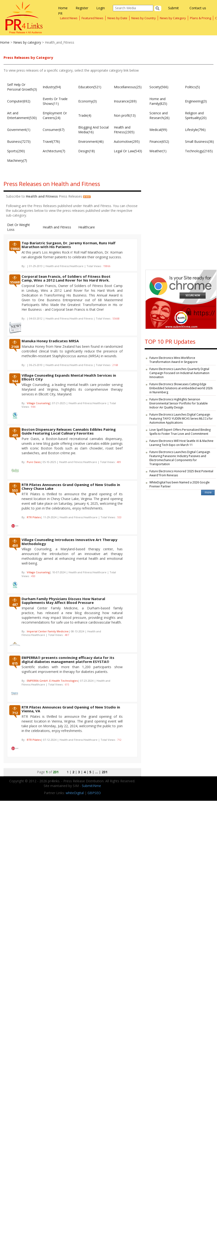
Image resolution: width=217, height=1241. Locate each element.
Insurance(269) (125, 101)
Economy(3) (87, 101)
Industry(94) (52, 87)
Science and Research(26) (159, 115)
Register (82, 8)
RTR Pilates (34, 517)
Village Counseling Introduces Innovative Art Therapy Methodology (69, 541)
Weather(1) (157, 151)
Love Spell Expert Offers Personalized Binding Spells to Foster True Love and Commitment (180, 432)
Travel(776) (51, 141)
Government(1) (18, 129)
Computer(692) (18, 101)
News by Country (143, 18)
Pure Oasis (33, 462)
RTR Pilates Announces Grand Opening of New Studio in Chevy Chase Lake (71, 486)
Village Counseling (38, 403)
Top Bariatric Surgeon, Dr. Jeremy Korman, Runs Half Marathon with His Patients (68, 245)
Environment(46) (91, 141)
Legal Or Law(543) (128, 151)
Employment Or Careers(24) (55, 115)
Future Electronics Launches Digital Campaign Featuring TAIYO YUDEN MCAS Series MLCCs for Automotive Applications (181, 418)
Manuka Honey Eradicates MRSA (50, 340)
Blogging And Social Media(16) (93, 129)
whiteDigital (75, 793)
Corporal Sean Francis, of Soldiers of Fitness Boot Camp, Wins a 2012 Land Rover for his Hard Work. (66, 278)
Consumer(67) (54, 129)
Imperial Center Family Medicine (48, 631)
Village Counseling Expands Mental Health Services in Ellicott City (69, 377)
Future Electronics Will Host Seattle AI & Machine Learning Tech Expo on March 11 (181, 443)
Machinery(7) (17, 160)
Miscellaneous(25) (128, 87)
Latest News (69, 18)
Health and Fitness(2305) (124, 129)
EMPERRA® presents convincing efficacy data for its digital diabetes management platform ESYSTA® (68, 659)
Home (63, 8)
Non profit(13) (125, 115)
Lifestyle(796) (195, 129)
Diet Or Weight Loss (18, 227)
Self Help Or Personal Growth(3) (22, 87)
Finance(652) (159, 141)
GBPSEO (94, 793)
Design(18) (86, 151)
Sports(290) (16, 151)
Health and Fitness (57, 227)
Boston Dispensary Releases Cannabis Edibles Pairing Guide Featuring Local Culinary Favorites (69, 431)
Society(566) (158, 87)
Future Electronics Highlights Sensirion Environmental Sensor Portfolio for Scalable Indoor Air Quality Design (178, 403)
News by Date (117, 18)
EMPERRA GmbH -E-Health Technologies (52, 680)
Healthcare (86, 227)
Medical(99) (158, 129)
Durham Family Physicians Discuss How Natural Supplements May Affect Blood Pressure (63, 600)
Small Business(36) (199, 141)
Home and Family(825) (158, 101)
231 (104, 772)
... (96, 772)
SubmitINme (91, 785)
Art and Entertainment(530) (22, 115)
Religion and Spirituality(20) (196, 115)
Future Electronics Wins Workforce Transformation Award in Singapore (173, 360)
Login (100, 8)
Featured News (92, 18)
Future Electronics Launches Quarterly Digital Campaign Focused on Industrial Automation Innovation (179, 373)
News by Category (173, 18)
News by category (27, 42)
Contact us (197, 8)
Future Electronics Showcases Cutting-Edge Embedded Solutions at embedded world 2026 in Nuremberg (180, 388)
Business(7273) (19, 141)
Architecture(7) (54, 151)
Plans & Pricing (200, 18)
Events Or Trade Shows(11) (55, 101)
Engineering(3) (196, 101)
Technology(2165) (199, 151)
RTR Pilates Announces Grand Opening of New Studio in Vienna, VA (71, 709)
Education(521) (89, 87)
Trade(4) (84, 115)
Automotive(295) (127, 141)
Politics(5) (192, 87)
